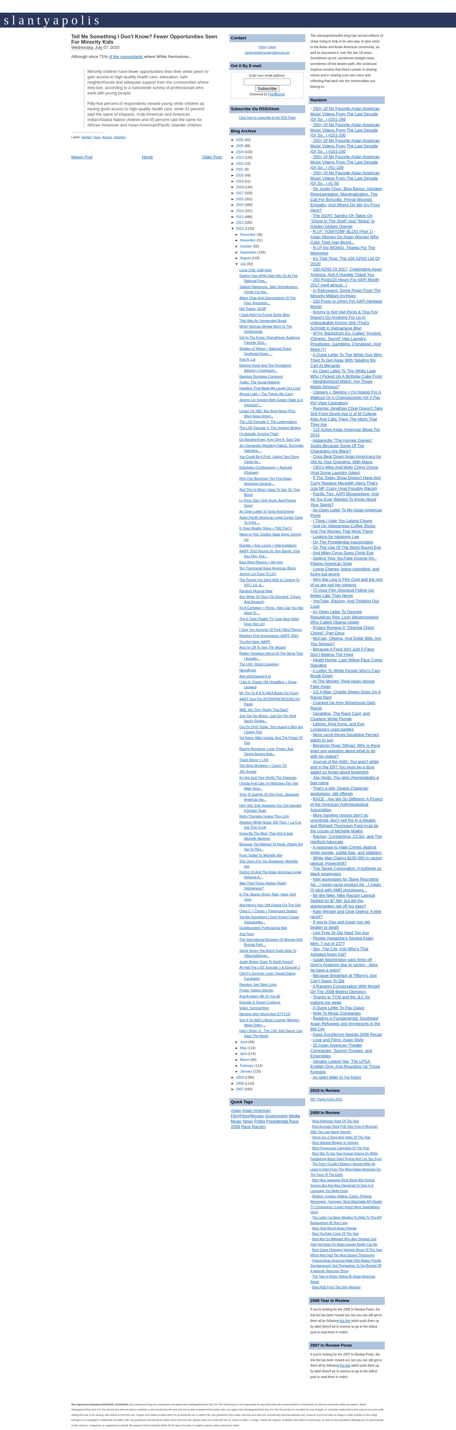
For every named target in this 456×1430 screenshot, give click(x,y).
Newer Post (81, 157)
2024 (240, 152)
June (243, 1042)
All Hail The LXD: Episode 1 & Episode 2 (269, 967)
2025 (240, 146)
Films (245, 1115)
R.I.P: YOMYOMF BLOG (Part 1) (343, 231)
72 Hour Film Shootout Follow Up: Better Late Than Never (342, 593)
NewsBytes (247, 670)
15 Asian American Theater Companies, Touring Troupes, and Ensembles (341, 1050)
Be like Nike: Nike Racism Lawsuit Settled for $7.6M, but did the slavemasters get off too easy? (342, 900)
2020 (240, 175)
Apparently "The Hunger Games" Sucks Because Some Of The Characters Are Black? (341, 445)
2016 (240, 199)
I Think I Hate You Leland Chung (342, 520)
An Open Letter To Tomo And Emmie (266, 511)
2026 (240, 140)
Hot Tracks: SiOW (252, 309)
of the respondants (126, 56)
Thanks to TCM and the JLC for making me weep (340, 1000)
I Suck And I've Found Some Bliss (264, 315)
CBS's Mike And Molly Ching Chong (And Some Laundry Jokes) (344, 470)
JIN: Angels (247, 771)
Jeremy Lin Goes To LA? (257, 574)
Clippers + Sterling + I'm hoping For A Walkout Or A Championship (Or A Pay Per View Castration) (345, 397)
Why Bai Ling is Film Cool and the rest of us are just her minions (346, 582)
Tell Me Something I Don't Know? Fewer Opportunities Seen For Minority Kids (144, 39)
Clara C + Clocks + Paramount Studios (268, 911)
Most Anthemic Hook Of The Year (335, 1121)
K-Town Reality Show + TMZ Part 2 (265, 528)
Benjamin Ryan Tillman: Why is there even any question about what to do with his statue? (345, 751)
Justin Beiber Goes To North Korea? (266, 962)
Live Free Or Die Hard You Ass (341, 932)
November (248, 240)
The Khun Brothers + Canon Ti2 (263, 765)
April (243, 1053)
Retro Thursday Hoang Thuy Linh (264, 816)
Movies (257, 1115)
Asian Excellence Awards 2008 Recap (347, 1034)
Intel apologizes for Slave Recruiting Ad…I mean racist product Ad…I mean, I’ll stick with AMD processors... (346, 884)
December (248, 234)
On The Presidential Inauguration (343, 542)
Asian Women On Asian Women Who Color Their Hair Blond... (344, 239)
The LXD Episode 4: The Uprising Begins (270, 428)
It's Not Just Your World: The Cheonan (268, 777)
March (245, 1059)
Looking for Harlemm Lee (336, 536)
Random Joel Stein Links (258, 984)
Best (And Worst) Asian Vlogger (334, 1228)
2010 (240, 228)
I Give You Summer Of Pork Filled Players (270, 630)
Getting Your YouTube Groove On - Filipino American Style (343, 561)
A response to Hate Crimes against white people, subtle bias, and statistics (346, 850)
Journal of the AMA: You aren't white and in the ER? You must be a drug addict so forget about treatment (344, 767)
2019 (240, 181)
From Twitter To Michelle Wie (260, 855)
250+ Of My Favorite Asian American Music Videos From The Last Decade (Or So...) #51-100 (345, 162)
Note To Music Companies (337, 1013)
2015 (240, 205)
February (247, 1066)
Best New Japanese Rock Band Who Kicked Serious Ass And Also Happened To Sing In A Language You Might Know (342, 1185)
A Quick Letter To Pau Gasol (338, 1007)
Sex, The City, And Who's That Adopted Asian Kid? (339, 951)
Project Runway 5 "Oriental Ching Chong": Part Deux (342, 630)
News (248, 1121)
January (246, 1071)
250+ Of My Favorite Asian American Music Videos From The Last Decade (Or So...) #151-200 (345, 130)
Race (97, 137)
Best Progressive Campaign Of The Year (340, 1148)
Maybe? (87, 137)
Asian (236, 1110)
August (245, 258)
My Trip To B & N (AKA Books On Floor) (269, 693)
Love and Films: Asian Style (338, 1039)
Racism (107, 137)
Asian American (256, 1110)
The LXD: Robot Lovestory (259, 664)
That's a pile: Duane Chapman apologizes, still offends (339, 791)
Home (147, 157)
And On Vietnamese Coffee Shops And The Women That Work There (343, 528)
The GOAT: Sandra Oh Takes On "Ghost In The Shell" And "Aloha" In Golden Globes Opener (342, 221)
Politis (259, 1121)
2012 (240, 217)
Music (236, 1121)
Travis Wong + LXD (254, 760)
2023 (240, 157)
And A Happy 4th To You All (259, 996)
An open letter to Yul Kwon (337, 1077)
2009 (240, 1077)
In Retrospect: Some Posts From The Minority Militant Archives (345, 293)
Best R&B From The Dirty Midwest (336, 1287)
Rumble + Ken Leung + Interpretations (268, 545)
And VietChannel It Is (255, 676)
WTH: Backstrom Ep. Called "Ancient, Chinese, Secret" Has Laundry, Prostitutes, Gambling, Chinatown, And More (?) (346, 341)
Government (276, 1115)
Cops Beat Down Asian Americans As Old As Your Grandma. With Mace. (345, 459)
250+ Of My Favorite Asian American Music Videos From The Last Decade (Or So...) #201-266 (345, 114)
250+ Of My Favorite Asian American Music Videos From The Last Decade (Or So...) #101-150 (345, 146)
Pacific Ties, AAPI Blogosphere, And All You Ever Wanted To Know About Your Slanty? (344, 499)
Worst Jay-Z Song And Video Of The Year (341, 1137)
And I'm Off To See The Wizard (262, 647)
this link (345, 1321)
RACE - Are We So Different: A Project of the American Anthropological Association (346, 804)
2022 (240, 163)
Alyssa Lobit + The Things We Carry (266, 394)
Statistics (119, 137)
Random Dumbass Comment (261, 376)
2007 (240, 1089)
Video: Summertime (254, 1008)
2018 (240, 187)
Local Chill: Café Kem (255, 270)
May (243, 1048)
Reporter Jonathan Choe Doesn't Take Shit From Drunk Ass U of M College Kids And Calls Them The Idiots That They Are (346, 416)
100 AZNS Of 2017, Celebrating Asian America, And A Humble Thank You (346, 272)
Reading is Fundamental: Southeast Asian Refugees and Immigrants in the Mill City (345, 1023)
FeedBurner (276, 94)
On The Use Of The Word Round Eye (347, 547)
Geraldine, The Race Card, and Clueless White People (340, 716)
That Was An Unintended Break (263, 321)
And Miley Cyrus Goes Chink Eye (343, 552)
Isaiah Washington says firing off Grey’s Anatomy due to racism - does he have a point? (344, 965)
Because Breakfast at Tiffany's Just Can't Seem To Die (343, 978)
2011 (240, 222)
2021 (240, 169)
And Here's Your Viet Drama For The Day (270, 905)
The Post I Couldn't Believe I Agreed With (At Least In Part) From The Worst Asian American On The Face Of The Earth (345, 1169)
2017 (240, 193)
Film (235, 1115)
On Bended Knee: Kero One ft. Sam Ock (269, 439)
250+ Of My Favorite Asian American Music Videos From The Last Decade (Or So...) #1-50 (345, 178)
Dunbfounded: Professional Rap (263, 928)
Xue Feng (246, 934)
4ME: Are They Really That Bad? (263, 710)
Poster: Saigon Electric (256, 990)
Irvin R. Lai (247, 359)
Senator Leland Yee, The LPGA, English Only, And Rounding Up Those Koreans (345, 1066)
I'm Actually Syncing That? (259, 434)
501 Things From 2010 (326, 1099)
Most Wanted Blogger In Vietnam (335, 1143)
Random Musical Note (256, 591)
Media (294, 1115)
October (246, 246)
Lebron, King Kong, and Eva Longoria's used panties (337, 726)
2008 (240, 1083)
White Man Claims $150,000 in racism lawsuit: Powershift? (346, 861)
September (248, 252)
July (243, 264)
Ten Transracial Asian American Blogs (267, 568)
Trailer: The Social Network (259, 382)
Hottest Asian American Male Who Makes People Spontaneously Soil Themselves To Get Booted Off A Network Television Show (346, 1266)
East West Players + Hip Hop (261, 562)
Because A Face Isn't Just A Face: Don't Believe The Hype (342, 652)
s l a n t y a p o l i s (51, 20)
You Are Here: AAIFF (255, 642)
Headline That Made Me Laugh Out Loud (270, 388)
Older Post (212, 157)
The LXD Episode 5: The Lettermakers (268, 422)
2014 (240, 211)
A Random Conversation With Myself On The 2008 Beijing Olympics (345, 989)
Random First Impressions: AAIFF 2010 (269, 636)
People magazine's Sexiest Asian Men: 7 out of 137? (341, 941)
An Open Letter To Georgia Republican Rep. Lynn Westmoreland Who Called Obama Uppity (344, 617)
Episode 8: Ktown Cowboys (260, 1002)
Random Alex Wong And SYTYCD (265, 1014)
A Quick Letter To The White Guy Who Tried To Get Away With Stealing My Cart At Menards (346, 360)
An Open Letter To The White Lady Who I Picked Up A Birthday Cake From (346, 374)
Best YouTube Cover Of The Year (335, 1233)
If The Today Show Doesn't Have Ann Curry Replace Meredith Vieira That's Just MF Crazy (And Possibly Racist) (345, 483)
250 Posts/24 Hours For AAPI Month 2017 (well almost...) (344, 282)
